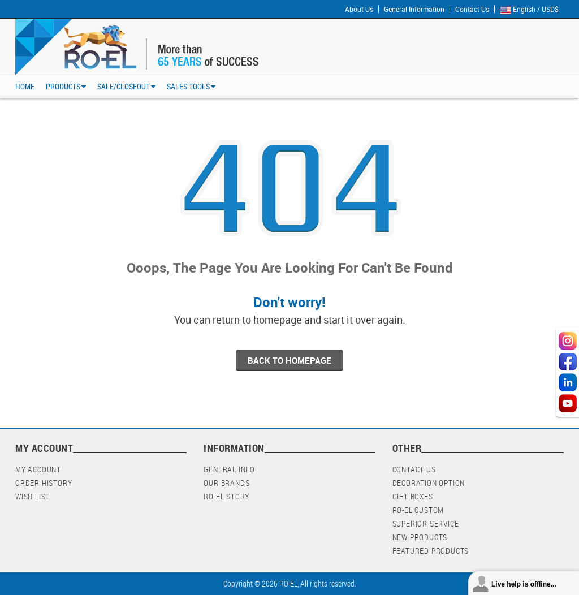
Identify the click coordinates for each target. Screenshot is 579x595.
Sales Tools (188, 86)
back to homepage (289, 360)
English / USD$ (532, 9)
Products (63, 86)
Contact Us (472, 9)
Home (24, 86)
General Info (229, 469)
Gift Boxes (412, 496)
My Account (38, 469)
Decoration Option (428, 482)
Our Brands (226, 482)
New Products (420, 537)
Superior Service (425, 523)
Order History (43, 482)
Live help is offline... (523, 584)
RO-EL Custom (418, 510)
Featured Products (430, 550)
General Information (414, 9)
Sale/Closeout (123, 86)
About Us (359, 9)
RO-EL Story (226, 496)
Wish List (32, 496)
